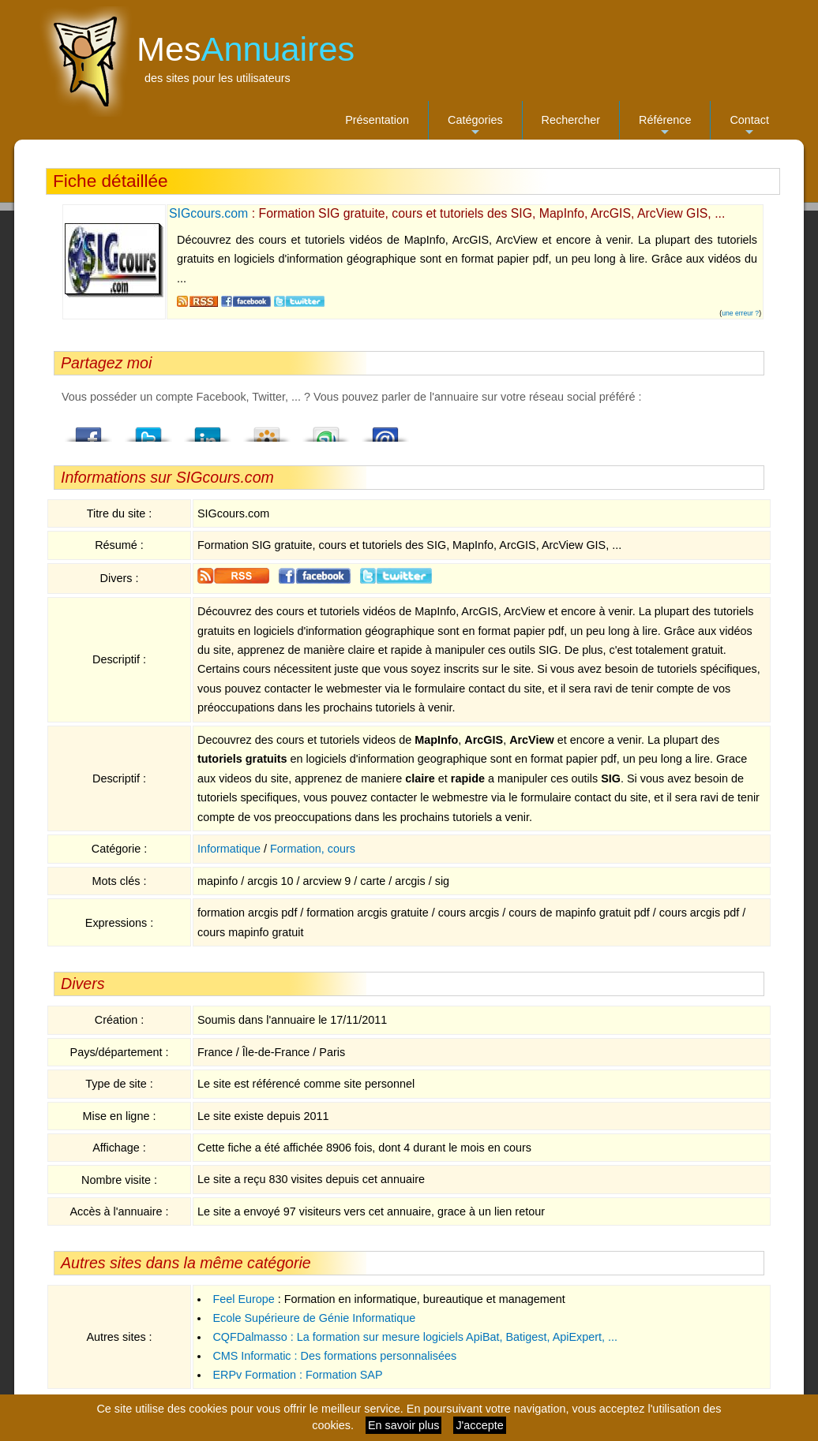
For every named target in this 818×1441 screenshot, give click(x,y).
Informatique (229, 848)
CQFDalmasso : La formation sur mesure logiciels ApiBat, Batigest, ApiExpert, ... (414, 1337)
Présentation (377, 120)
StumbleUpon (326, 430)
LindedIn (207, 430)
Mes (246, 49)
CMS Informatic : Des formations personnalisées (334, 1356)
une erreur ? (740, 313)
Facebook (89, 430)
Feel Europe (243, 1299)
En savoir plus (403, 1425)
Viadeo (267, 430)
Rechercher (571, 120)
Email (385, 430)
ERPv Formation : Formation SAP (297, 1374)
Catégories (475, 127)
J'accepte (479, 1425)
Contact (749, 127)
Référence (665, 127)
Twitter (148, 430)
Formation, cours (312, 848)
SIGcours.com (208, 213)
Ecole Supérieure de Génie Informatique (313, 1318)
